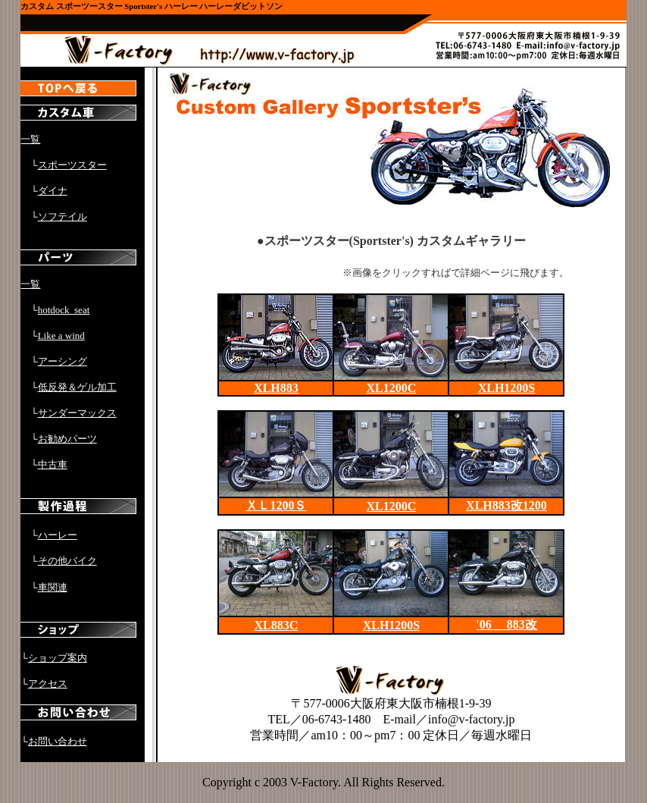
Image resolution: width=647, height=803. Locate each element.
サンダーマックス (77, 413)
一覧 (30, 139)
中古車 (52, 464)
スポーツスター (72, 165)
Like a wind (61, 335)
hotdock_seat (64, 309)
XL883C (276, 625)
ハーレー (57, 535)
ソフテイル (62, 216)
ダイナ (52, 190)
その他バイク (67, 560)
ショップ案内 (57, 657)
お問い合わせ (57, 741)
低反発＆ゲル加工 (77, 387)
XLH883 (276, 387)
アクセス (47, 683)
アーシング (62, 361)
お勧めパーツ (67, 438)
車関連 (52, 587)
